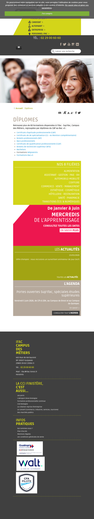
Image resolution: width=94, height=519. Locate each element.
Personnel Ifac (39, 34)
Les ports (20, 395)
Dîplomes (25, 119)
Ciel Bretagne (22, 404)
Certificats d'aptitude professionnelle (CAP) (36, 132)
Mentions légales (24, 434)
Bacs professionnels (26, 141)
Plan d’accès (22, 431)
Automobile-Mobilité (67, 178)
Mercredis (65, 215)
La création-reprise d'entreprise (29, 407)
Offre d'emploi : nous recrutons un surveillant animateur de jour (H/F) (48, 259)
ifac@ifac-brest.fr (29, 371)
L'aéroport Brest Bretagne (27, 398)
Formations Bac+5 (25, 155)
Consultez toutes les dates (61, 225)
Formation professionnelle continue (31, 401)
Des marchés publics (25, 412)
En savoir (69, 230)
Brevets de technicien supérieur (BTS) (34, 146)
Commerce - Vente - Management (60, 186)
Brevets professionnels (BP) (29, 138)
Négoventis (33, 152)
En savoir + (74, 308)
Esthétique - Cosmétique (65, 190)
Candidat (36, 22)
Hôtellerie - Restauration (64, 194)
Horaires (20, 374)
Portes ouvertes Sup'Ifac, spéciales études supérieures (47, 293)
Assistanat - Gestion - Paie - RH (61, 174)
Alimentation (72, 171)
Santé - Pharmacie (68, 197)
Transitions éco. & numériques (61, 201)
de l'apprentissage (57, 220)
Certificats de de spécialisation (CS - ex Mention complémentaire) (46, 135)
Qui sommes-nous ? (25, 428)
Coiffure (74, 182)
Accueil (19, 108)
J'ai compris (47, 13)
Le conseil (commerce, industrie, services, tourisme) (37, 410)
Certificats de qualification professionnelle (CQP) (39, 144)
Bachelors (21, 149)
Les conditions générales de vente (30, 437)
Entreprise (37, 30)
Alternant (37, 26)
